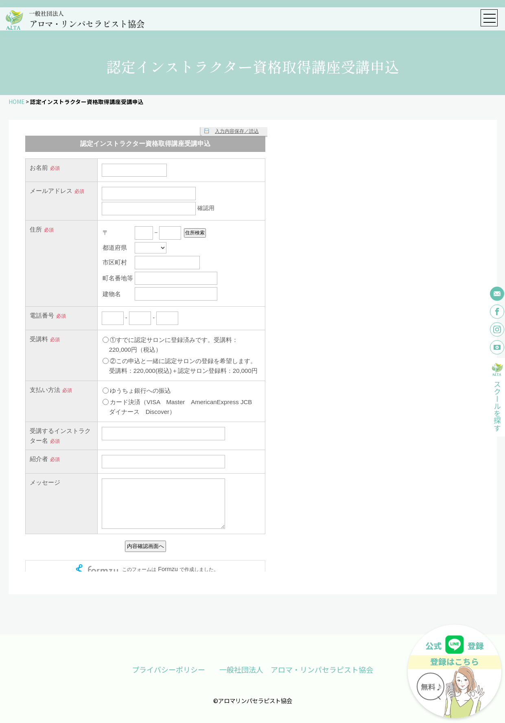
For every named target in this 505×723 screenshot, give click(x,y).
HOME (16, 101)
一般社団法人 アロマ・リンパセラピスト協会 (297, 669)
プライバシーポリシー (168, 669)
